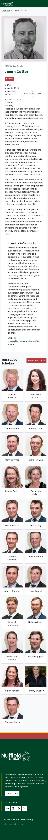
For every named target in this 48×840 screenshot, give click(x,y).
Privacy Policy (27, 819)
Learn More (12, 793)
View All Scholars (36, 360)
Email (9, 78)
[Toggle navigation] (43, 4)
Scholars (6, 10)
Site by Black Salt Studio (12, 824)
